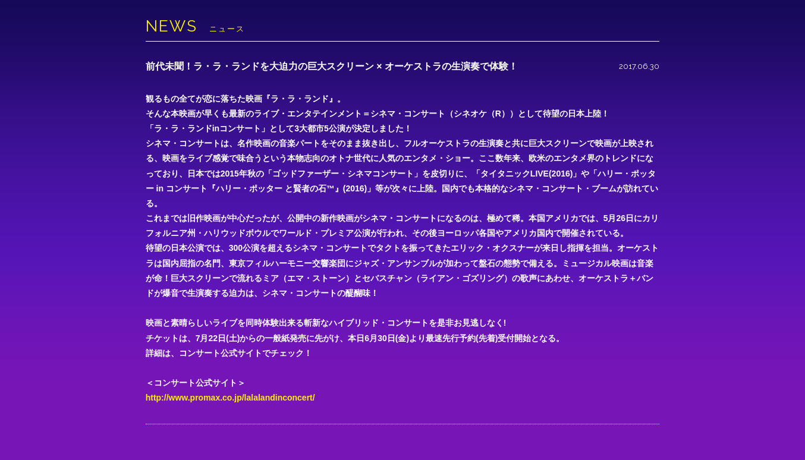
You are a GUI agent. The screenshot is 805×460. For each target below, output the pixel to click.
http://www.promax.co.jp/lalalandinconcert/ (230, 397)
